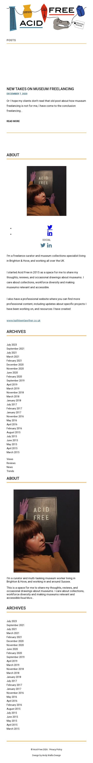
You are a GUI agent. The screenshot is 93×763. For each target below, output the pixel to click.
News (10, 467)
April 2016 (12, 424)
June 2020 (12, 372)
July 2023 (12, 344)
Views (10, 459)
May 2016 (12, 420)
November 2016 (15, 416)
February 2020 (14, 376)
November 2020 (15, 368)
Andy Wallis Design (51, 755)
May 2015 (12, 444)
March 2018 (13, 396)
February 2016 (14, 428)
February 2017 (14, 408)
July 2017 (12, 404)
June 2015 (12, 440)
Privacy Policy (55, 749)
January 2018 (14, 400)
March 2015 (13, 452)
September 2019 (15, 380)
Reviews (11, 463)
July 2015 (12, 436)
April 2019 (12, 384)
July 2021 (12, 352)
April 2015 (12, 448)
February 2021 (14, 360)
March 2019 (13, 388)
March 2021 (13, 356)
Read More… (27, 598)
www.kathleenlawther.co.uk (23, 320)
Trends (10, 471)
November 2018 (15, 392)
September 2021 (15, 348)
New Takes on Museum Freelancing (40, 89)
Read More (21, 121)
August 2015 (13, 432)
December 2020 (15, 364)
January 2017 (14, 412)
